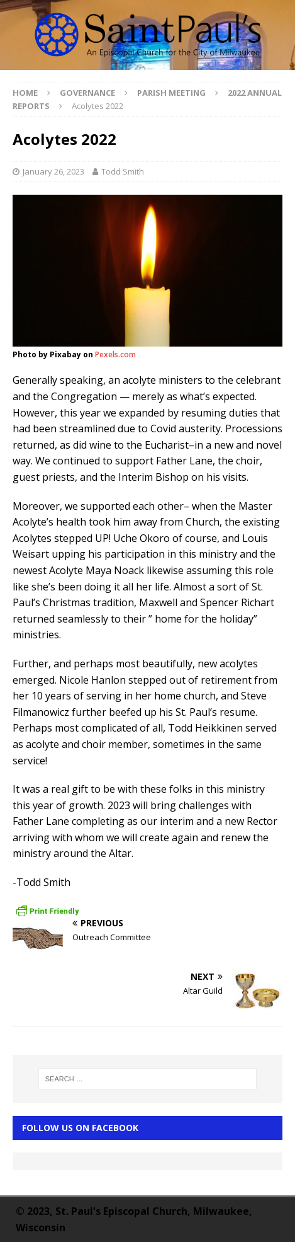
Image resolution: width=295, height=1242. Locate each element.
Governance (87, 92)
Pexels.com (115, 354)
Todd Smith (122, 171)
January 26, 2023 (53, 171)
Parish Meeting (171, 92)
